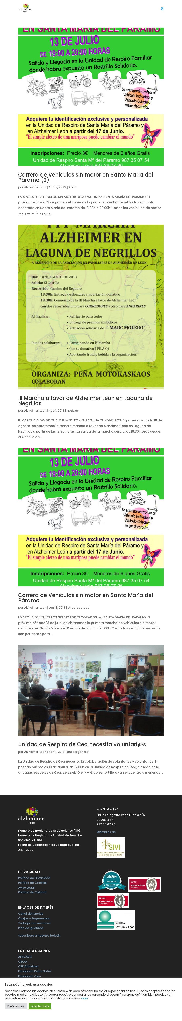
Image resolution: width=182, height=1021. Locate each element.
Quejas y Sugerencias (34, 918)
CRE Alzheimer (28, 966)
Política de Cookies (32, 883)
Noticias (73, 411)
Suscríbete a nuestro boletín (39, 936)
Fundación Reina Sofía (34, 971)
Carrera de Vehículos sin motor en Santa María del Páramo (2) (85, 177)
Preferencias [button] (15, 1006)
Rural (72, 187)
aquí (84, 998)
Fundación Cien (29, 976)
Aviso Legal (26, 888)
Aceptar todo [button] (40, 1006)
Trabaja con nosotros (34, 923)
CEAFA (22, 962)
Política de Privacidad (34, 878)
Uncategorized (78, 608)
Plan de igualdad (30, 928)
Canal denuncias (30, 914)
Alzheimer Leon (35, 187)
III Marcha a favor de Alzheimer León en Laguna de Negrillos (85, 400)
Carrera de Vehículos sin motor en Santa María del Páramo (85, 598)
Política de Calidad (32, 892)
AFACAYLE (25, 957)
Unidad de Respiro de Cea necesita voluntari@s (82, 744)
